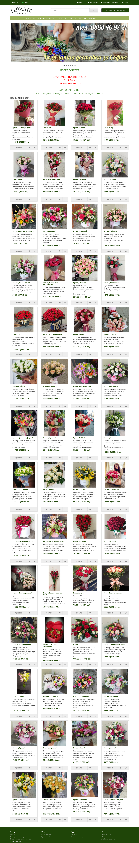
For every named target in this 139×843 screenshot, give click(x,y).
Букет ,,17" (47, 128)
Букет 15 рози (79, 128)
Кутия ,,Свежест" (80, 489)
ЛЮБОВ (73, 18)
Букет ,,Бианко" (110, 438)
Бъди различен (110, 334)
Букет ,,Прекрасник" (112, 283)
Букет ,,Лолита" (110, 179)
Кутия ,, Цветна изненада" (23, 231)
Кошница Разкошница (21, 644)
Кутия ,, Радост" (80, 800)
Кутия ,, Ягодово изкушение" (50, 645)
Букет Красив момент (52, 179)
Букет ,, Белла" (49, 489)
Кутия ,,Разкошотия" (21, 283)
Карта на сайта (46, 837)
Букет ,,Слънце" (49, 800)
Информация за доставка (19, 837)
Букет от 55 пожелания (52, 334)
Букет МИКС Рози (80, 438)
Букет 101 (16, 334)
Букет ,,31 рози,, (110, 541)
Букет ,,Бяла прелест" (21, 489)
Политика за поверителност (21, 839)
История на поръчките (109, 837)
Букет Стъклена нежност (114, 593)
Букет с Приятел (80, 179)
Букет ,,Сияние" (18, 800)
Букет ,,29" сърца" (80, 541)
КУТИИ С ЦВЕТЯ (29, 18)
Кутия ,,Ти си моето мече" (53, 541)
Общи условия (15, 841)
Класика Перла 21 (50, 386)
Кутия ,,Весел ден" (111, 696)
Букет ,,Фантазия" (111, 386)
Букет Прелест (79, 334)
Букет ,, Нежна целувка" (114, 800)
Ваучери (74, 835)
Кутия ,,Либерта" (111, 231)
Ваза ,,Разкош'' (18, 696)
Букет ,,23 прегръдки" (21, 128)
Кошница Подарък (50, 696)
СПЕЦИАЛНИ (62, 18)
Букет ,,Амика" (110, 748)
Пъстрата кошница (81, 696)
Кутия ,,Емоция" (49, 231)
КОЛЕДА (82, 18)
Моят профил (106, 835)
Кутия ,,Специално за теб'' (23, 541)
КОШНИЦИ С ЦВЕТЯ (46, 18)
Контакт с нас (46, 835)
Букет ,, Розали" (79, 283)
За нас (12, 835)
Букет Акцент (79, 593)
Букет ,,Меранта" (50, 748)
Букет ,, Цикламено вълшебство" (51, 283)
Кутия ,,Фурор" (18, 748)
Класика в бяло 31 (19, 386)
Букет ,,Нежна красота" (22, 593)
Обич (75, 644)
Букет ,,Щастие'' (49, 438)
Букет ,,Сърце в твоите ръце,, (52, 594)
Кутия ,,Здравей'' (80, 231)
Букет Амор (108, 128)
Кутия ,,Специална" (112, 489)
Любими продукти (108, 839)
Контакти (92, 18)
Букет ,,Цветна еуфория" (22, 438)
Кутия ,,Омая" (79, 748)
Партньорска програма (79, 837)
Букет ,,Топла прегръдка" (114, 644)
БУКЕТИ (17, 18)
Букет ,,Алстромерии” (82, 386)
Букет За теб (17, 179)
